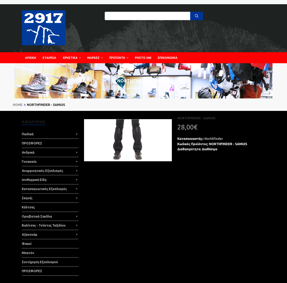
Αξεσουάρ (29, 234)
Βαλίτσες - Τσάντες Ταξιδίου (44, 225)
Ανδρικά (28, 152)
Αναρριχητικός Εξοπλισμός (42, 170)
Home (18, 104)
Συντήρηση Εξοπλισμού (40, 262)
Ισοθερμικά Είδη (34, 179)
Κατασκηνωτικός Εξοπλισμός (44, 189)
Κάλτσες (28, 207)
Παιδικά (27, 134)
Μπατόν (28, 253)
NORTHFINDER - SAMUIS (46, 104)
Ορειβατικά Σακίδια (37, 216)
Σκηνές (27, 198)
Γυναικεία (29, 161)
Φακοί (26, 243)
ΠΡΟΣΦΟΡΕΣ (32, 143)
